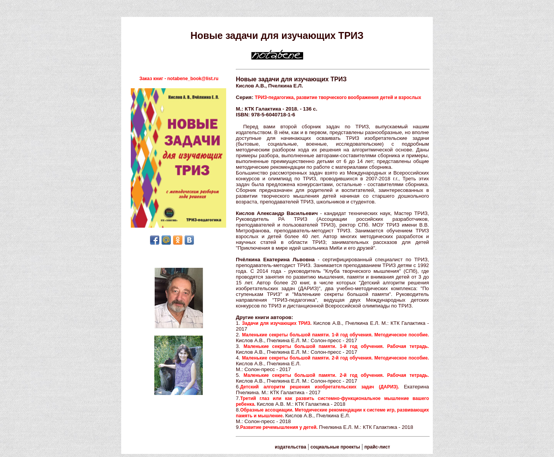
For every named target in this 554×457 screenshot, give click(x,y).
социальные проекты (335, 447)
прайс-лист (377, 447)
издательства (290, 447)
